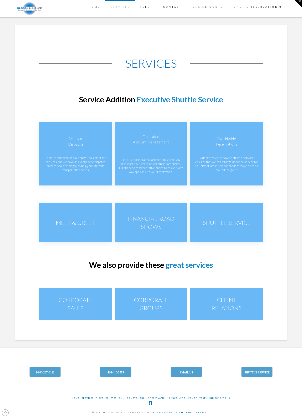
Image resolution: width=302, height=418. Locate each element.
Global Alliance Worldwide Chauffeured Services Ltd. (177, 412)
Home (76, 398)
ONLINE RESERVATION (153, 398)
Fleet (99, 398)
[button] (298, 3)
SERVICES (88, 398)
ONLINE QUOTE (128, 398)
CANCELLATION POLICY (183, 398)
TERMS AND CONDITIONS (215, 398)
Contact (111, 398)
